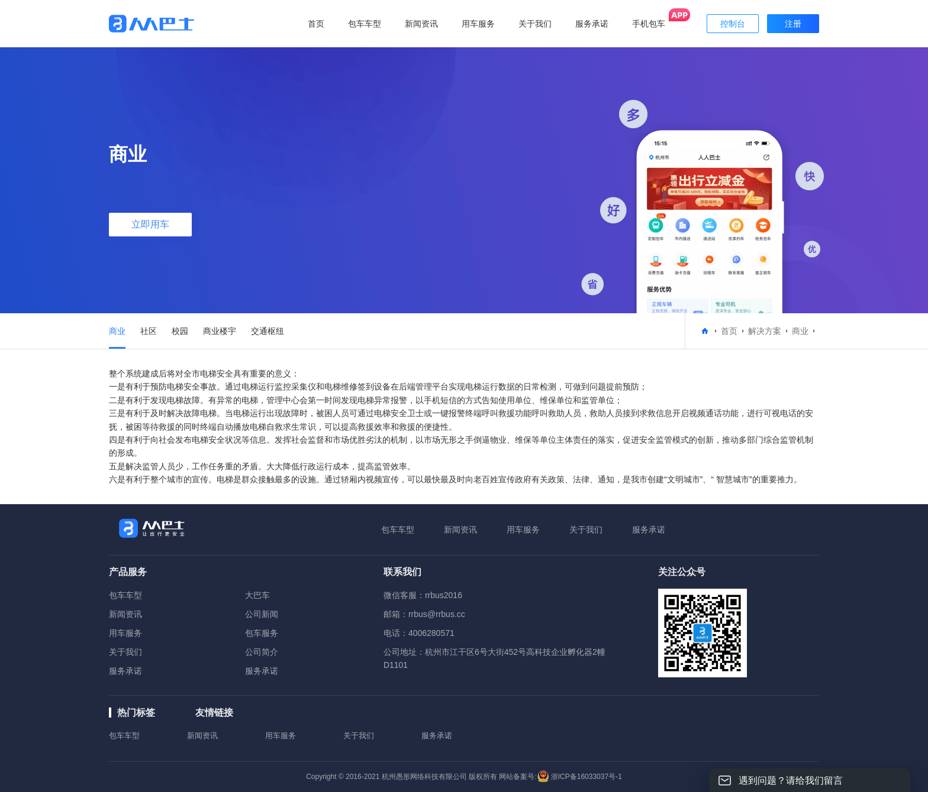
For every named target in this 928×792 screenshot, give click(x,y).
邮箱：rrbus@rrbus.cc (424, 614)
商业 (117, 331)
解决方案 (764, 331)
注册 (793, 23)
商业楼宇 (219, 331)
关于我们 (585, 529)
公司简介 (261, 652)
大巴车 (257, 595)
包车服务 (261, 633)
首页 (316, 23)
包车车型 (397, 529)
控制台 (732, 23)
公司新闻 (261, 614)
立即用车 (150, 224)
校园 (180, 331)
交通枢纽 (267, 331)
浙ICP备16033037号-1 (586, 776)
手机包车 (648, 23)
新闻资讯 (460, 529)
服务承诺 (648, 529)
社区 (148, 331)
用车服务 (523, 529)
